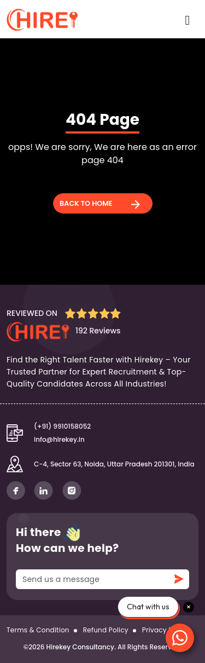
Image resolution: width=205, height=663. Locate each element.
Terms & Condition (38, 630)
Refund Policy (105, 630)
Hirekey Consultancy (80, 647)
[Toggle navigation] (186, 19)
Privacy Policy (165, 630)
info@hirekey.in (59, 439)
